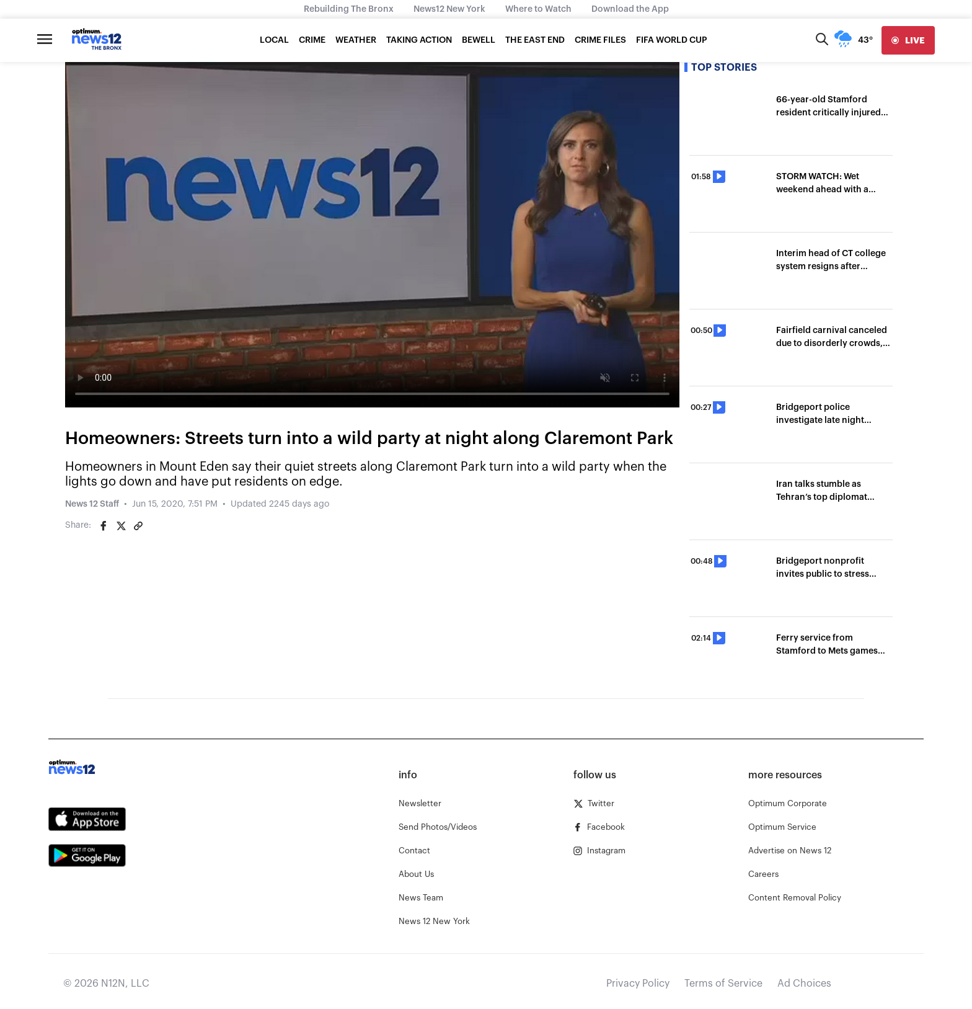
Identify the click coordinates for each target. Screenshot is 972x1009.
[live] (908, 40)
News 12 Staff (92, 504)
